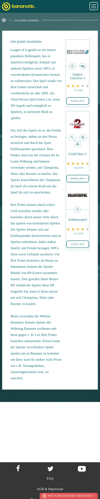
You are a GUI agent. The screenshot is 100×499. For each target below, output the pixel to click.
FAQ (50, 478)
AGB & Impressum (50, 489)
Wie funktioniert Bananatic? (71, 495)
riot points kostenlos (26, 20)
